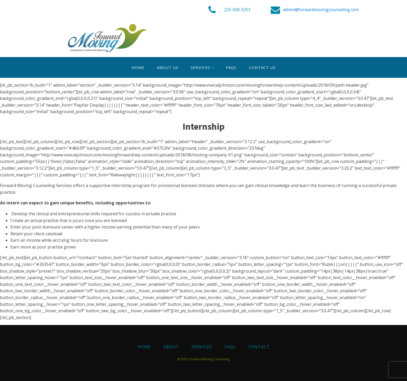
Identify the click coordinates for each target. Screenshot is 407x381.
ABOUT (171, 347)
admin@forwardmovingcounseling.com (321, 9)
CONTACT (259, 347)
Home (137, 67)
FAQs (231, 67)
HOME (144, 347)
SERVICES (200, 67)
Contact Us (262, 67)
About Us (167, 67)
